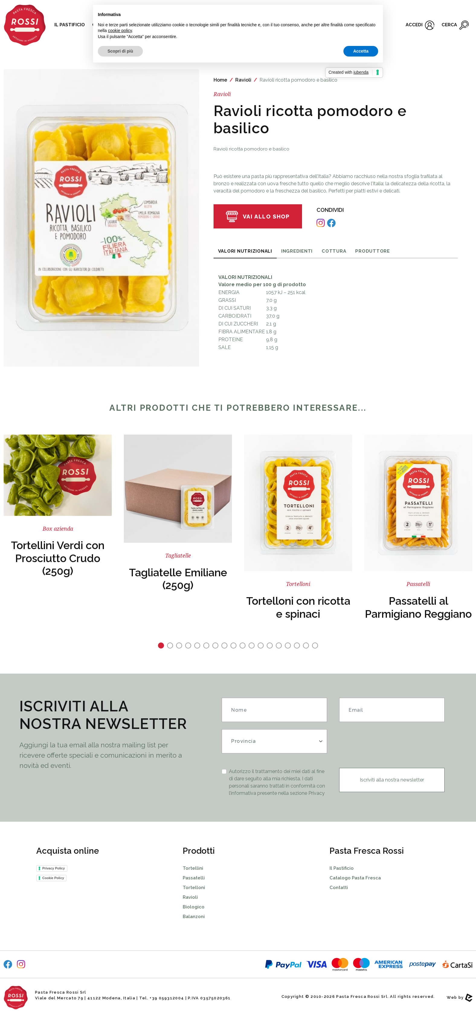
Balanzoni (194, 916)
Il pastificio (69, 25)
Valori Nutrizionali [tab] (245, 251)
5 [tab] (197, 645)
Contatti (339, 887)
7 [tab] (215, 645)
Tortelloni (194, 887)
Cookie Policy (53, 878)
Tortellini (193, 868)
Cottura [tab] (334, 251)
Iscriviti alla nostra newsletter (392, 780)
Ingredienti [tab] (297, 251)
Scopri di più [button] (120, 51)
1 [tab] (161, 645)
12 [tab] (261, 645)
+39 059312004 (167, 998)
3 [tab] (179, 645)
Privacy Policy (53, 868)
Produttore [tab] (372, 251)
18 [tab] (315, 645)
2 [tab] (170, 645)
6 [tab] (206, 645)
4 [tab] (188, 645)
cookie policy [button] (120, 30)
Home (220, 80)
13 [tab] (270, 645)
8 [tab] (224, 645)
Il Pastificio (342, 868)
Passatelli (194, 878)
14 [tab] (279, 645)
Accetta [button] (360, 51)
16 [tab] (297, 645)
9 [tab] (233, 645)
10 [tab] (243, 645)
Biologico (193, 907)
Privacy (316, 793)
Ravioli (243, 80)
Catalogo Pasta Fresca (355, 878)
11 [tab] (252, 645)
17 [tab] (306, 645)
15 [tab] (288, 645)
